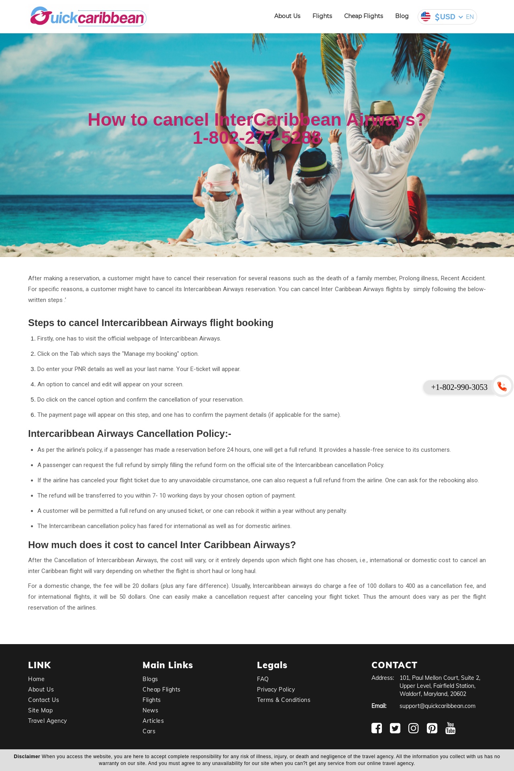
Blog (402, 16)
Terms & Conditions (283, 700)
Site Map (40, 710)
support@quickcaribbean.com (437, 706)
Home (36, 679)
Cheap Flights (363, 16)
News (150, 710)
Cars (149, 731)
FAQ (263, 679)
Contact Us (43, 700)
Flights (322, 16)
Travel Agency (47, 720)
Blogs (150, 679)
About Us (287, 16)
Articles (153, 720)
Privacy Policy (276, 689)
